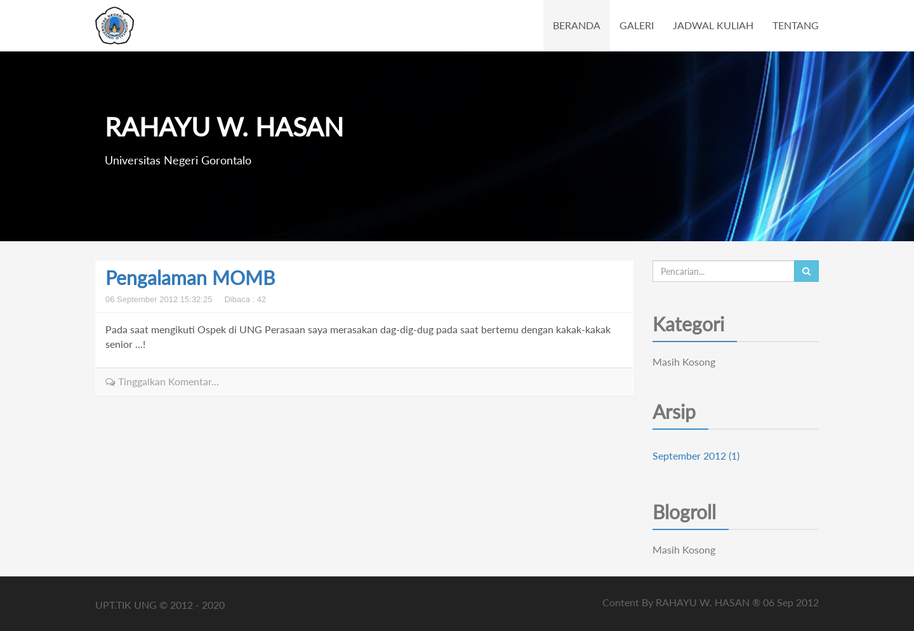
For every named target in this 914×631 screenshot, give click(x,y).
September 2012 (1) (695, 455)
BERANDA (576, 25)
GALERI (636, 25)
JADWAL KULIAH (713, 25)
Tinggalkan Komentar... (162, 381)
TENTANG (795, 25)
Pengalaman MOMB (190, 277)
